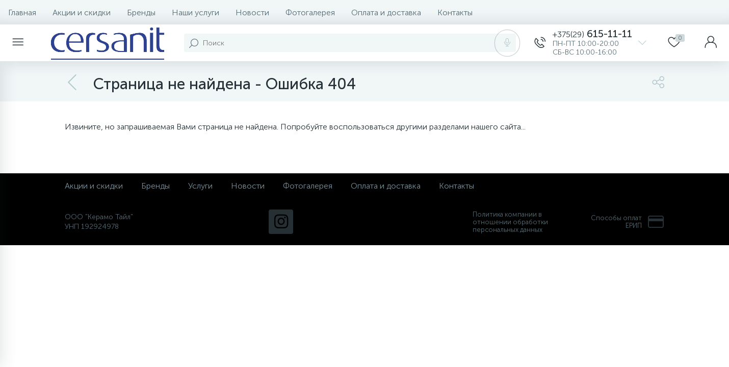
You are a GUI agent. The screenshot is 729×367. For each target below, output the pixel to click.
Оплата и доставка (386, 12)
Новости (252, 12)
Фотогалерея (310, 12)
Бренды (141, 12)
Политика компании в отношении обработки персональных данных (510, 222)
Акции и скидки (82, 12)
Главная (22, 12)
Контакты (455, 12)
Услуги (200, 186)
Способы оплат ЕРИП (627, 222)
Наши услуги (195, 12)
